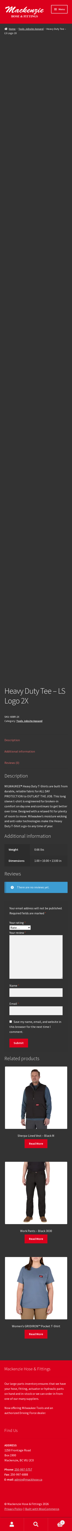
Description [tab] (12, 740)
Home (12, 29)
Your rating (17, 923)
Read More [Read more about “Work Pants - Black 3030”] (36, 1239)
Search (36, 1524)
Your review (17, 933)
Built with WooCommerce (42, 1509)
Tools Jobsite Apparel (31, 29)
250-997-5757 (23, 1469)
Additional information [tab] (19, 751)
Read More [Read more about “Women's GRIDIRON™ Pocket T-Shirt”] (36, 1334)
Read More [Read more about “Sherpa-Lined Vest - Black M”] (36, 1143)
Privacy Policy (13, 1509)
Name (14, 985)
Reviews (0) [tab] (11, 763)
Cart (56, 1521)
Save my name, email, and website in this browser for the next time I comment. (35, 1027)
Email (14, 1004)
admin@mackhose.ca (28, 1479)
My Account (12, 1524)
